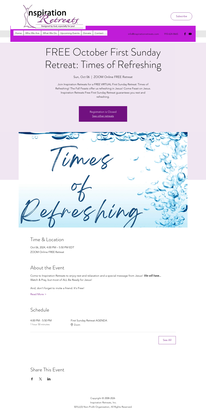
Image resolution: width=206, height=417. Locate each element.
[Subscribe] (181, 16)
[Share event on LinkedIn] (49, 379)
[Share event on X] (40, 379)
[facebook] (185, 34)
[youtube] (190, 34)
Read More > (38, 294)
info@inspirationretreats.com (143, 33)
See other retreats (103, 116)
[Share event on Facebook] (32, 379)
